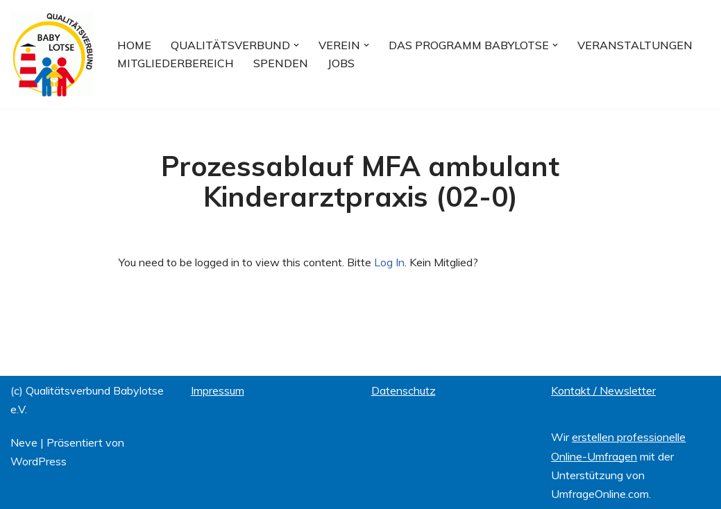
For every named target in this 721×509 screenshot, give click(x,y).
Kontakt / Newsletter (603, 390)
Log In (389, 262)
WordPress (38, 461)
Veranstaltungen (635, 45)
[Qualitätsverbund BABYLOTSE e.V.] (52, 54)
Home (134, 45)
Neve (23, 442)
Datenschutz (403, 390)
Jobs (341, 63)
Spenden (280, 63)
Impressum (217, 390)
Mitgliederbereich (175, 63)
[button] (296, 45)
